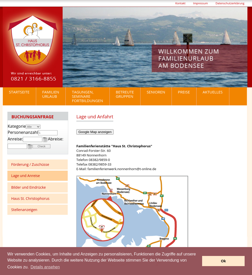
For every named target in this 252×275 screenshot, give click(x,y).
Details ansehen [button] (45, 267)
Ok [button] (223, 261)
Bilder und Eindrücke (28, 187)
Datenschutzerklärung (230, 3)
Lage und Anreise (25, 175)
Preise (184, 91)
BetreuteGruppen (125, 94)
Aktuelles (212, 91)
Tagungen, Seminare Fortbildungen (87, 96)
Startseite (19, 91)
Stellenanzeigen (24, 209)
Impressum (200, 3)
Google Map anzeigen (94, 132)
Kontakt (180, 3)
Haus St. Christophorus (30, 198)
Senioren (156, 91)
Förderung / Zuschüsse (30, 164)
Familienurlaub (50, 94)
